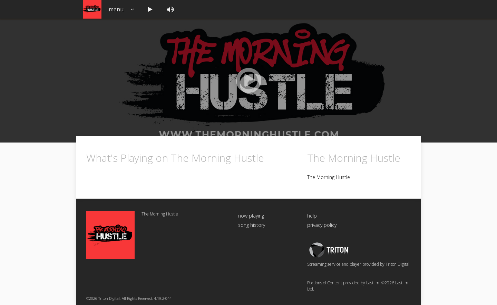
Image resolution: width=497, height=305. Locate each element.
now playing (251, 215)
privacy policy (322, 225)
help (312, 215)
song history (251, 225)
